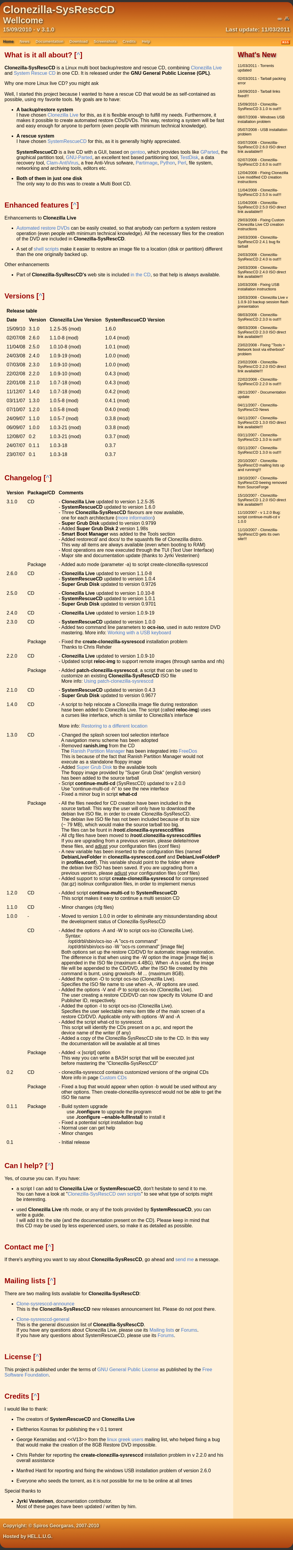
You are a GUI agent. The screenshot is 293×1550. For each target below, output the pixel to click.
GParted (209, 152)
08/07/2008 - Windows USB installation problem (261, 119)
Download (78, 41)
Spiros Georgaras (53, 1525)
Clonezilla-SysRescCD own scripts (104, 1194)
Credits (129, 41)
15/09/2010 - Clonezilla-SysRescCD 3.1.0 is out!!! (259, 106)
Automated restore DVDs (43, 228)
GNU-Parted (79, 157)
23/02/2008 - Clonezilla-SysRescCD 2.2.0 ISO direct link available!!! (262, 366)
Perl (182, 162)
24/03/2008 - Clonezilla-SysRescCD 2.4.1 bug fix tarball (259, 242)
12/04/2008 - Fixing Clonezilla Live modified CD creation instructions (263, 177)
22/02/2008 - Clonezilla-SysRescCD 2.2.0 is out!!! (259, 381)
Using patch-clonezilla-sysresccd (118, 681)
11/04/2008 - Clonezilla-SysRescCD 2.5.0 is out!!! (259, 192)
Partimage (147, 162)
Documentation (49, 41)
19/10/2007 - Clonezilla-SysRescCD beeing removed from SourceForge (262, 482)
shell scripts (46, 249)
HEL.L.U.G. (40, 1536)
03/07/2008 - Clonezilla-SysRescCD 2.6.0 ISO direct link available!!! (262, 147)
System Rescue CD (35, 73)
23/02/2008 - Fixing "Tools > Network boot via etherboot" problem (261, 349)
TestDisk (189, 157)
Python (167, 162)
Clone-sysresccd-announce (45, 1303)
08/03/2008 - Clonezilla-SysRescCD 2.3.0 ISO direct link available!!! (262, 332)
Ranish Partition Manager (98, 751)
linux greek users (125, 1439)
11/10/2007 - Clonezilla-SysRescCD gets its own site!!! (259, 534)
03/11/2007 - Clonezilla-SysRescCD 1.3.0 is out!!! (259, 437)
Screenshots (105, 41)
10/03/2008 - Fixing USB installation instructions (258, 286)
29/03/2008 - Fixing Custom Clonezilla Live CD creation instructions (261, 224)
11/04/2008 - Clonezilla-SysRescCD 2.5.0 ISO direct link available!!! (262, 207)
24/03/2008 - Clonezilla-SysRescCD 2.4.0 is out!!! (259, 256)
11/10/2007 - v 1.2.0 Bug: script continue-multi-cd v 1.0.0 (259, 517)
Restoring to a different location (114, 725)
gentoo (137, 152)
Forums (189, 1330)
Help (146, 41)
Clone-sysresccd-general (42, 1319)
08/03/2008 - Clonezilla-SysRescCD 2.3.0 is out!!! (259, 317)
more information (135, 517)
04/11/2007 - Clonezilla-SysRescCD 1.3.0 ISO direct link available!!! (262, 422)
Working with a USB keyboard (139, 632)
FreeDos (188, 751)
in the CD (141, 274)
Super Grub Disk (94, 767)
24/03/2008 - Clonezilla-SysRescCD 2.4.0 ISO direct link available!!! (262, 272)
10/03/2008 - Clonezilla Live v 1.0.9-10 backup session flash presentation (263, 302)
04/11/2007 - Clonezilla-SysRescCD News (258, 407)
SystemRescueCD (67, 141)
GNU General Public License (127, 1369)
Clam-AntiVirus (62, 162)
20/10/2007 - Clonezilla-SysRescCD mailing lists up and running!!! (261, 465)
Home (8, 41)
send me (184, 1259)
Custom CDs (113, 1077)
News (25, 41)
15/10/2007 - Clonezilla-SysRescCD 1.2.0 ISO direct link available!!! (262, 500)
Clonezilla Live (206, 67)
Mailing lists (161, 1330)
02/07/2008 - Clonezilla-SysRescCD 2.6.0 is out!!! (259, 162)
